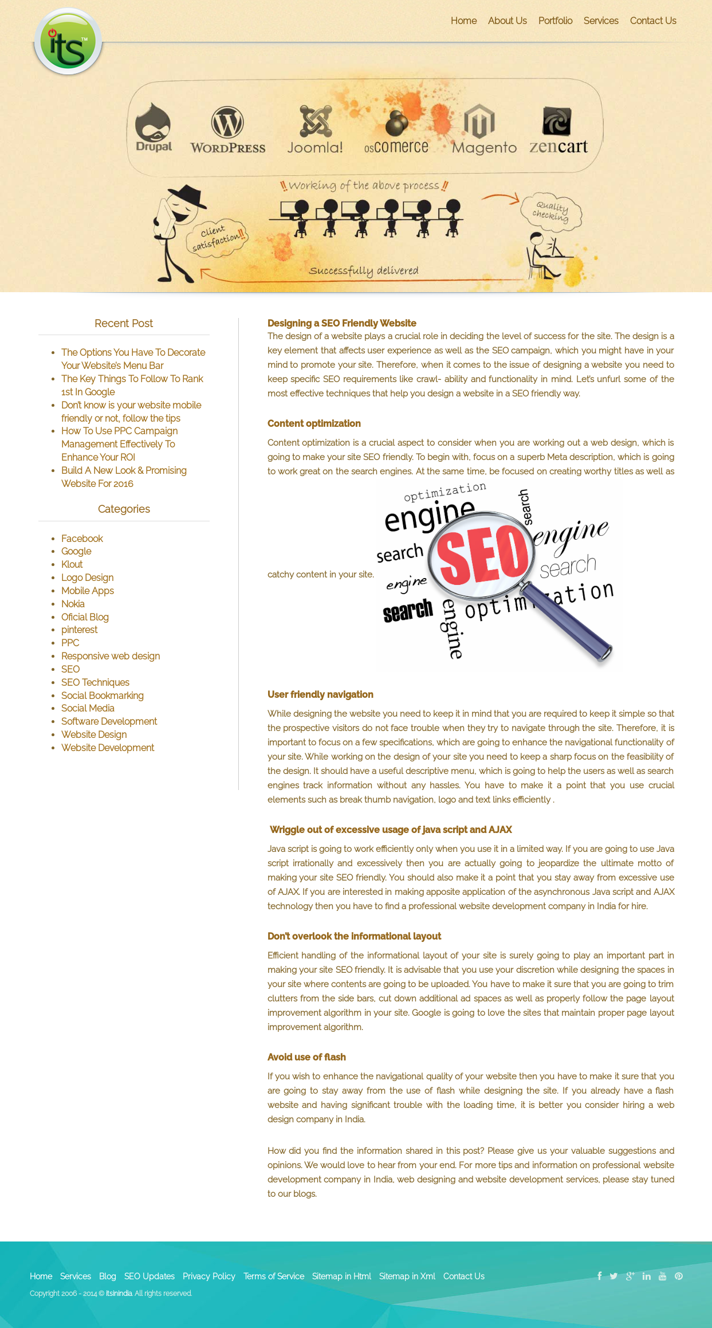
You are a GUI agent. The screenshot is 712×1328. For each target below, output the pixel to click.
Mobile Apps (87, 591)
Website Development (107, 747)
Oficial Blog (85, 617)
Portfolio (555, 20)
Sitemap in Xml (407, 1276)
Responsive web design (110, 656)
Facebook (82, 538)
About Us (507, 20)
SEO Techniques (95, 682)
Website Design (94, 734)
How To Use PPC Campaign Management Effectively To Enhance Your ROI (119, 444)
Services (601, 20)
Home (464, 20)
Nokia (73, 604)
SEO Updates (149, 1276)
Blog (107, 1276)
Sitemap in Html (341, 1276)
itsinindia (119, 1294)
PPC (70, 643)
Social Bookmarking (102, 695)
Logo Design (87, 577)
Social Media (88, 708)
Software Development (109, 721)
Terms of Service (273, 1276)
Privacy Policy (209, 1276)
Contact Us (653, 20)
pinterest (79, 629)
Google (76, 551)
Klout (71, 564)
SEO (70, 669)
